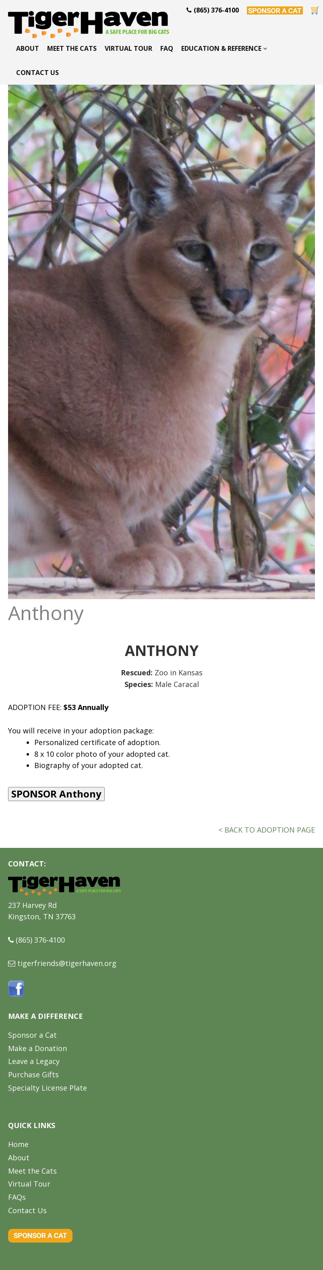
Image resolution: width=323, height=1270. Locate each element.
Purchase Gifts (33, 1074)
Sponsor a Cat (32, 1035)
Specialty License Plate (47, 1088)
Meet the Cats (72, 48)
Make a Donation (37, 1048)
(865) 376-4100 (40, 940)
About (27, 48)
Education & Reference (224, 48)
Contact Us (37, 72)
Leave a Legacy (34, 1061)
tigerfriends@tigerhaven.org (66, 963)
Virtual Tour (128, 48)
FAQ (166, 48)
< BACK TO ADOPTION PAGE (266, 830)
